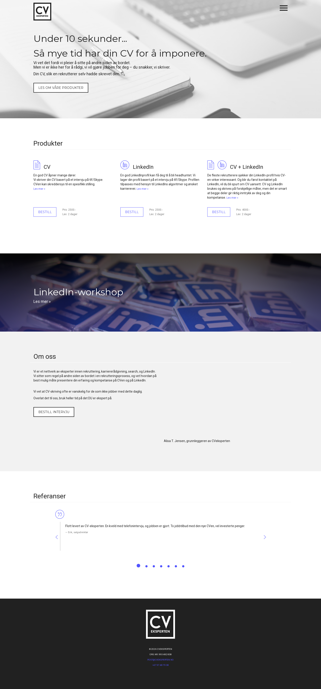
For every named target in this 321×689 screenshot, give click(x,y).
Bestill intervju (53, 412)
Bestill (45, 212)
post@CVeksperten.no (160, 659)
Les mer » (39, 188)
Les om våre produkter (60, 88)
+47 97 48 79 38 (160, 665)
